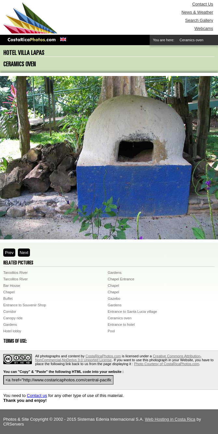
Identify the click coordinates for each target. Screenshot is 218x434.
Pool (111, 331)
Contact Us (202, 4)
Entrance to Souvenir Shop (24, 305)
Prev (9, 252)
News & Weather (197, 12)
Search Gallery (199, 20)
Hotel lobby (12, 331)
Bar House (11, 285)
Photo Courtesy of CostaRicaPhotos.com (166, 364)
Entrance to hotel (121, 324)
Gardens (114, 272)
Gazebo (114, 298)
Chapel (113, 285)
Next (24, 252)
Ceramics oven (119, 318)
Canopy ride (12, 318)
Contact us (37, 395)
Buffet (8, 298)
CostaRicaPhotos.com (103, 356)
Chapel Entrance (121, 279)
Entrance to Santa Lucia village (132, 311)
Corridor (9, 311)
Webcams (203, 28)
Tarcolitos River (15, 272)
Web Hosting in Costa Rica (170, 419)
